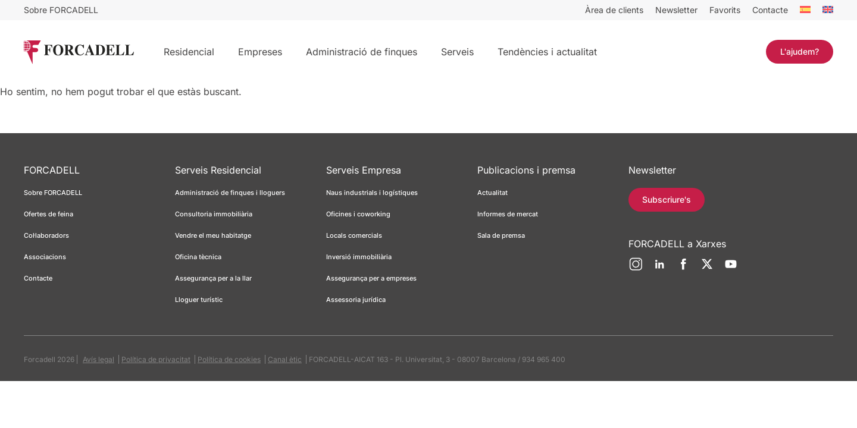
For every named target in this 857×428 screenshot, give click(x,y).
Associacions (45, 257)
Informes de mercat (507, 214)
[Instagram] (635, 269)
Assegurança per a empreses (371, 278)
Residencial (189, 52)
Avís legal (98, 359)
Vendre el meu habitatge (213, 235)
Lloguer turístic (199, 299)
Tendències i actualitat (547, 52)
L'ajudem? (799, 51)
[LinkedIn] (659, 269)
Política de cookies (229, 359)
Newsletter (676, 10)
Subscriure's (667, 199)
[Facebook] (683, 269)
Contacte (770, 10)
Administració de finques (361, 52)
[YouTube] (731, 269)
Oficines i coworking (358, 214)
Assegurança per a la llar (213, 278)
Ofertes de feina (48, 214)
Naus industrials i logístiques (372, 192)
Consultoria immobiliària (213, 214)
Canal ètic (285, 359)
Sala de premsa (501, 235)
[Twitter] (707, 269)
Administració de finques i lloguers (230, 192)
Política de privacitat (155, 359)
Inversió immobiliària (359, 257)
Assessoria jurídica (356, 299)
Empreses (260, 52)
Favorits (724, 10)
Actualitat (492, 192)
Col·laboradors (46, 235)
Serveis (457, 52)
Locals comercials (354, 235)
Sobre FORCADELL (61, 10)
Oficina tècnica (198, 257)
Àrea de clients (614, 10)
